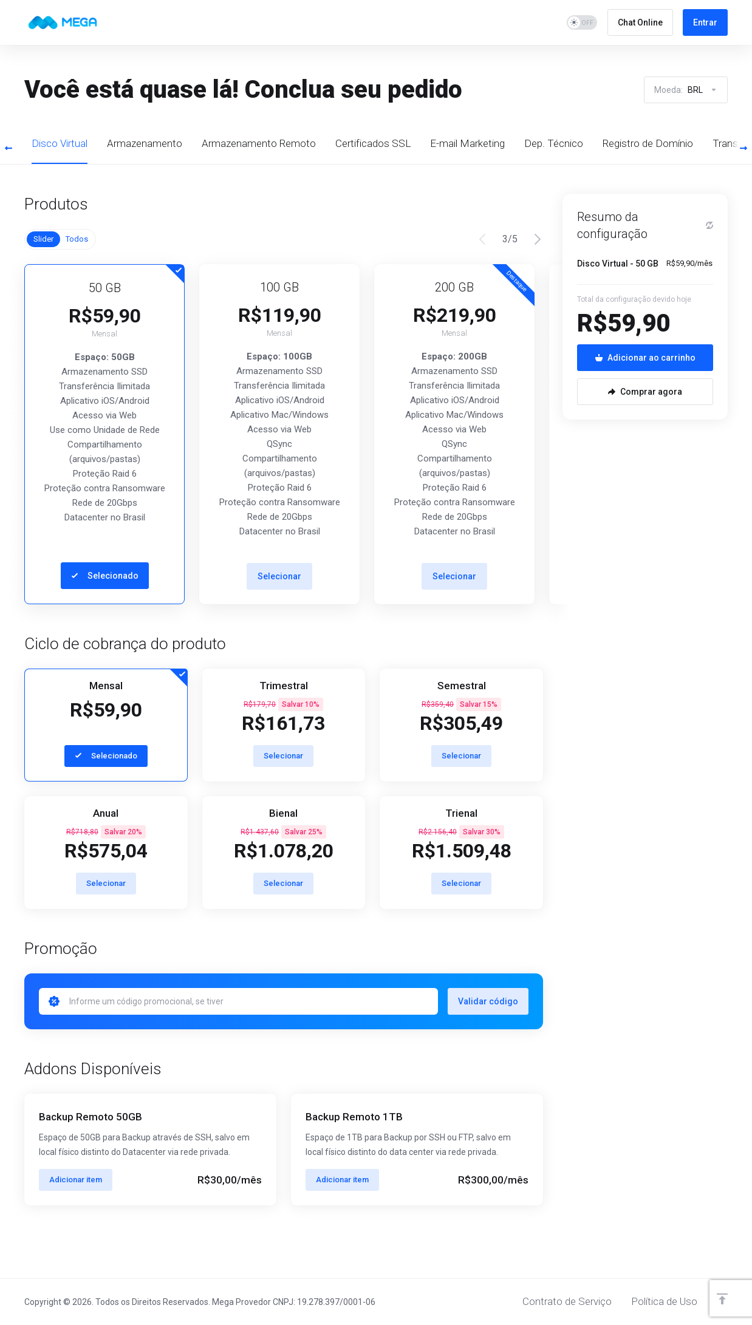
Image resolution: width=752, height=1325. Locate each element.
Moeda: (685, 90)
